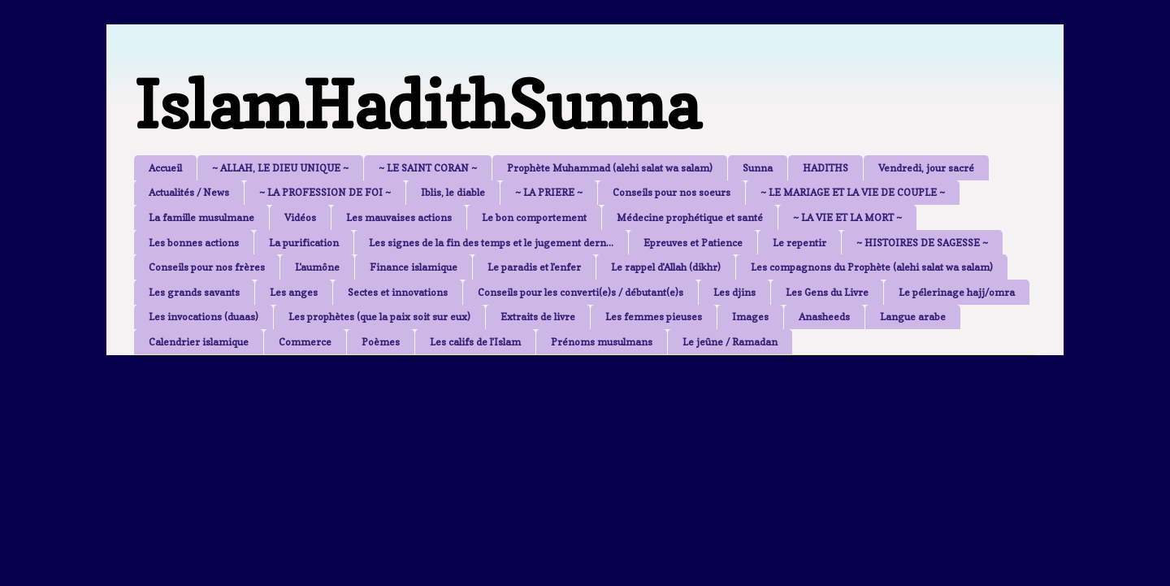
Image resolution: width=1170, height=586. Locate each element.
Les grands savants (194, 292)
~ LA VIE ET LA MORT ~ (847, 217)
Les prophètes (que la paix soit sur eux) (379, 316)
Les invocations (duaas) (203, 316)
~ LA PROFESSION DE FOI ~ (325, 192)
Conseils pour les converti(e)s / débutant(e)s (580, 292)
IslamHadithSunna (417, 104)
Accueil (165, 168)
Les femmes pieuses (653, 316)
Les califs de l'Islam (475, 342)
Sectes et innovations (398, 292)
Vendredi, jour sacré (926, 168)
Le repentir (799, 243)
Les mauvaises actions (399, 217)
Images (750, 316)
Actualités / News (189, 192)
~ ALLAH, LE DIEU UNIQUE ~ (280, 168)
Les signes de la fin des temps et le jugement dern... (491, 243)
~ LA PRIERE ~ (549, 192)
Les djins (734, 292)
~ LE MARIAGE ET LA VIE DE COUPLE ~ (852, 192)
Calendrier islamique (199, 342)
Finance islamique (413, 267)
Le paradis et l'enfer (534, 267)
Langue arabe (913, 316)
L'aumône (317, 267)
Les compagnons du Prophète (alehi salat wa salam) (872, 267)
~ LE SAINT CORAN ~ (428, 168)
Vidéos (300, 217)
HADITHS (825, 168)
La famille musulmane (201, 217)
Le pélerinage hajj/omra (957, 292)
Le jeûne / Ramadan (730, 342)
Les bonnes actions (194, 243)
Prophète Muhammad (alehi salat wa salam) (610, 168)
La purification (304, 243)
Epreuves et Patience (693, 243)
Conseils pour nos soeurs (671, 192)
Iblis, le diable (453, 192)
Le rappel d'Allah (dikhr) (666, 267)
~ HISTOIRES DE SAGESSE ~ (922, 243)
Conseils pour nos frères (207, 267)
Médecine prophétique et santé (690, 217)
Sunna (758, 168)
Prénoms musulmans (601, 342)
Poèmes (381, 342)
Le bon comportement (534, 217)
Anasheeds (824, 316)
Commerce (305, 342)
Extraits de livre (537, 316)
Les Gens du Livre (827, 292)
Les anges (294, 292)
